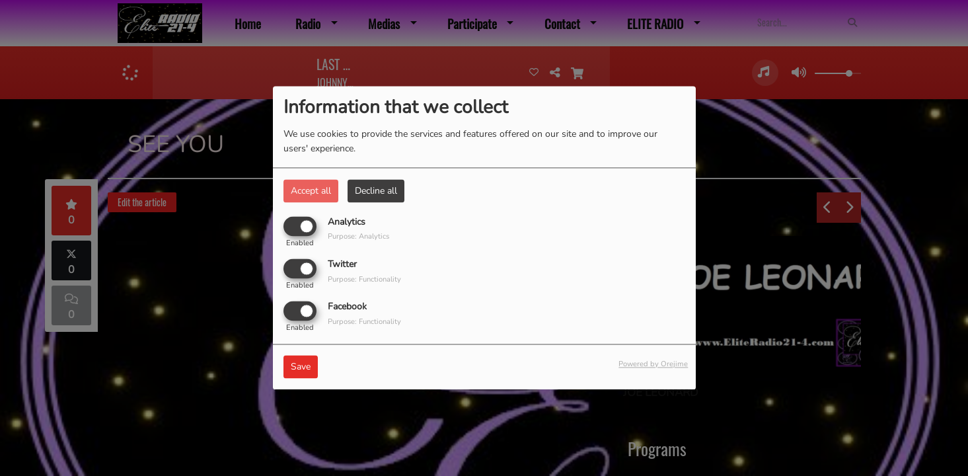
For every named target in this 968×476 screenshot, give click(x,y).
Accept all (311, 190)
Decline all (376, 190)
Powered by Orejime (653, 365)
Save (301, 367)
